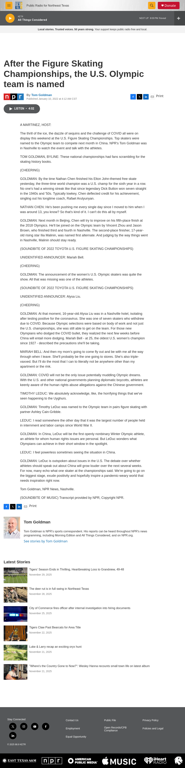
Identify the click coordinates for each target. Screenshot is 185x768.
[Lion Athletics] (178, 761)
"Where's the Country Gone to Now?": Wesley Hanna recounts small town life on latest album (89, 666)
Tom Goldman (41, 95)
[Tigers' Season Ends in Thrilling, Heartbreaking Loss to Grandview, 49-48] (15, 575)
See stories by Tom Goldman (46, 541)
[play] (10, 18)
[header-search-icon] (151, 5)
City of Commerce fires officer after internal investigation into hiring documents (79, 608)
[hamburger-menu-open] (8, 5)
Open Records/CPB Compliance (115, 729)
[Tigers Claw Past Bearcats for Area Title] (15, 633)
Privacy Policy (151, 720)
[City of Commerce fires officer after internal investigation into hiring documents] (15, 614)
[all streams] (179, 18)
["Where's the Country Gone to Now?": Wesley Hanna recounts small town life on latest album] (15, 672)
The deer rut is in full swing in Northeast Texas (59, 588)
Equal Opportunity (76, 736)
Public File (110, 720)
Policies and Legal (153, 728)
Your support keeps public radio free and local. (92, 29)
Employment (73, 728)
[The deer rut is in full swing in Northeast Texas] (15, 595)
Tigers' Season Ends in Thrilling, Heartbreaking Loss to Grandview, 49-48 (76, 569)
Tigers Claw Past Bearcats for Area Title (55, 627)
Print (159, 96)
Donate (170, 5)
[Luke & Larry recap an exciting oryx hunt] (15, 652)
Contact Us (72, 720)
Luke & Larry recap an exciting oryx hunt (55, 646)
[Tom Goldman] (12, 528)
